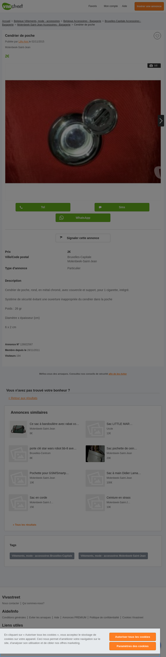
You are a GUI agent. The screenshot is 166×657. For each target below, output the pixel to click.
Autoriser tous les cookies (132, 636)
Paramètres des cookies (133, 646)
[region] (80, 642)
